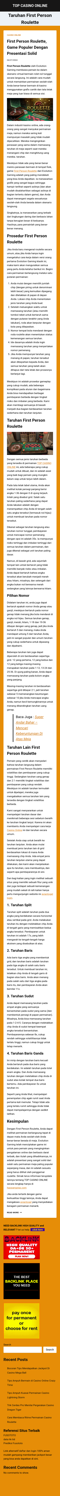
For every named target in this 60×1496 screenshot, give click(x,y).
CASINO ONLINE (14, 35)
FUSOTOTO (9, 1435)
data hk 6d (9, 1439)
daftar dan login (27, 1450)
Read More (14, 1212)
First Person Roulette (25, 170)
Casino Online (14, 830)
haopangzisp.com (17, 1187)
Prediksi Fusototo (13, 1443)
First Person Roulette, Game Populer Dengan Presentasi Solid (27, 47)
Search (7, 1344)
